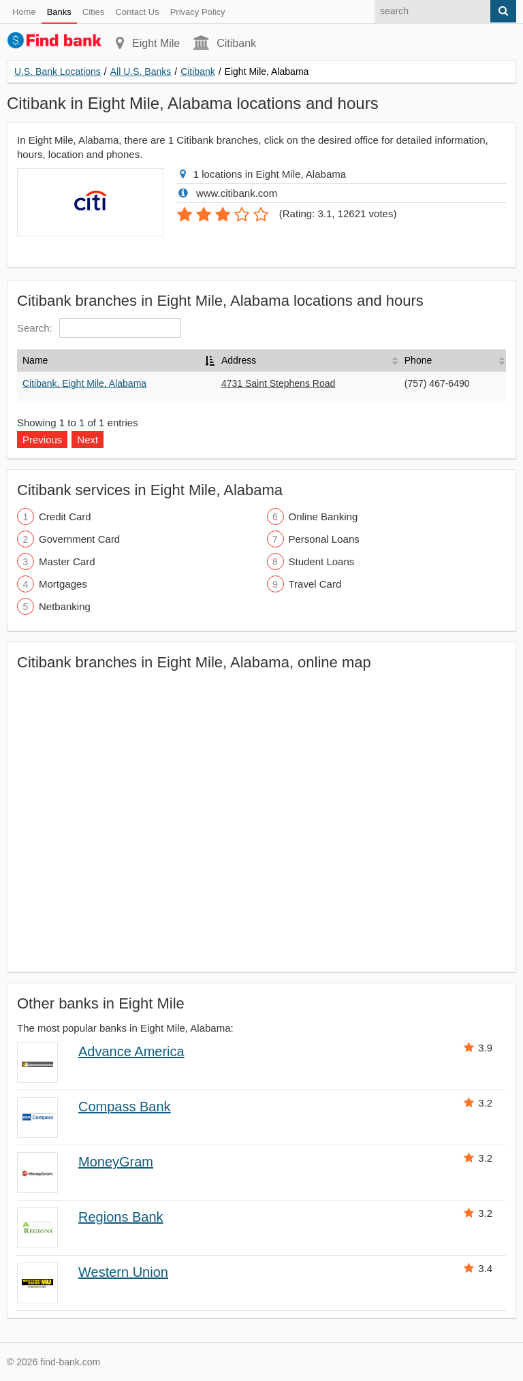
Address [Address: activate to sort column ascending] (238, 360)
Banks (59, 12)
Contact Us (137, 12)
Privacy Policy (197, 12)
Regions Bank (120, 1216)
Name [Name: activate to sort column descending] (35, 360)
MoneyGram (115, 1161)
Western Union (123, 1272)
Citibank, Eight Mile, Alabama (84, 383)
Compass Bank (124, 1106)
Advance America (131, 1051)
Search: (99, 328)
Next (87, 439)
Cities (93, 12)
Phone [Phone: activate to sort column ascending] (418, 360)
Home (24, 12)
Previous (42, 439)
